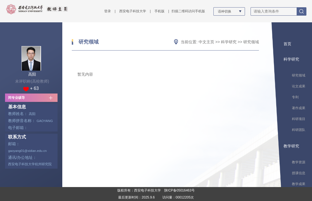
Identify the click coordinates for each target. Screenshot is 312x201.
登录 (107, 11)
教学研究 (291, 146)
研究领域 (88, 42)
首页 (287, 44)
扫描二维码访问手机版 (188, 11)
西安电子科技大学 (132, 11)
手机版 (159, 11)
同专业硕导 (16, 98)
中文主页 (206, 42)
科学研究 (229, 42)
